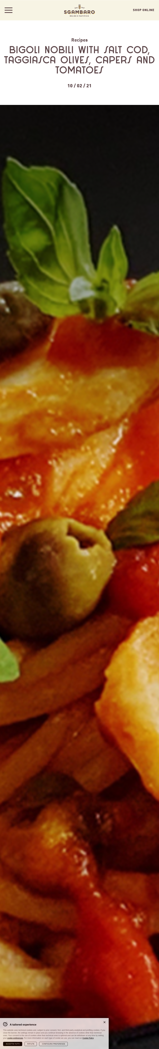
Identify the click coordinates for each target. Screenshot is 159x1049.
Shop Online (143, 10)
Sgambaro (79, 10)
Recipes (79, 39)
